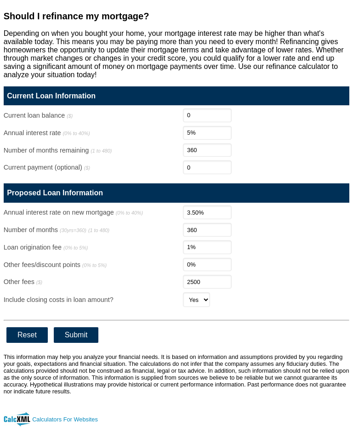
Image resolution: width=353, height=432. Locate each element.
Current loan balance (38, 115)
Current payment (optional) (47, 167)
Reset (27, 335)
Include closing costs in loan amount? (59, 299)
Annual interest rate (47, 132)
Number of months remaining (58, 150)
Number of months (56, 229)
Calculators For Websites (65, 419)
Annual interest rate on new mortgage (73, 212)
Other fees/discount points (55, 264)
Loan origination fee (46, 247)
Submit (76, 335)
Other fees (23, 281)
